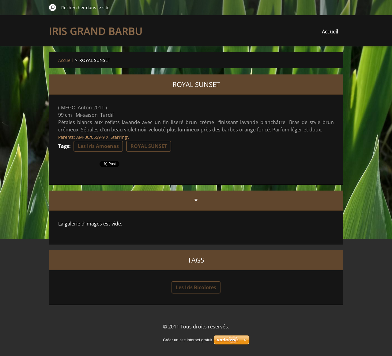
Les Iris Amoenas (98, 146)
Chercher (52, 7)
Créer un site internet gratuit (187, 340)
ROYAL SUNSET (148, 146)
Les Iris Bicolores (196, 287)
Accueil (330, 31)
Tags (63, 146)
